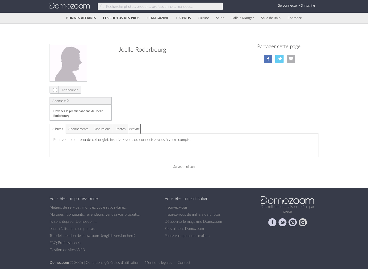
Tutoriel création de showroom (74, 235)
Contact (184, 262)
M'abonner (64, 90)
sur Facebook (268, 59)
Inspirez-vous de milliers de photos (193, 214)
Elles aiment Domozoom (184, 228)
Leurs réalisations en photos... (73, 228)
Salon (220, 18)
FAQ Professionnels (65, 242)
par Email (291, 59)
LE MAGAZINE (157, 18)
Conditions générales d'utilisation (113, 262)
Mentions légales (159, 262)
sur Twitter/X (279, 59)
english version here (118, 235)
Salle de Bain (271, 18)
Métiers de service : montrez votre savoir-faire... (88, 207)
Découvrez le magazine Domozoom (193, 221)
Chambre (295, 18)
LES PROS (183, 18)
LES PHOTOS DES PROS (121, 18)
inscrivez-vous (121, 139)
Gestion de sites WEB (67, 249)
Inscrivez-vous (176, 207)
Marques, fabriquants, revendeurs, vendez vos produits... (95, 214)
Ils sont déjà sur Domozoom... (73, 221)
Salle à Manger (242, 18)
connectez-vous (152, 139)
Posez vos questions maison (187, 235)
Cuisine (203, 18)
